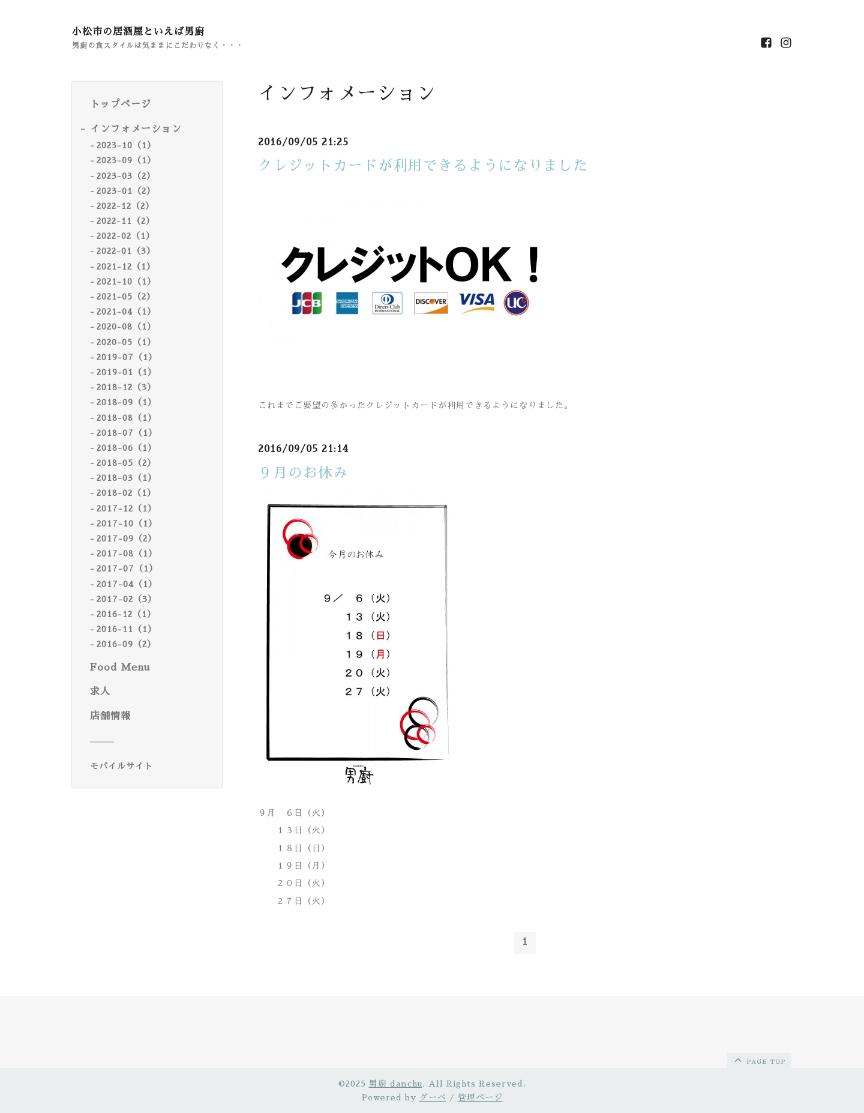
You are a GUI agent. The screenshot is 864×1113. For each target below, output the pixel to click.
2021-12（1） (126, 266)
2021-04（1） (126, 311)
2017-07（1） (127, 568)
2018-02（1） (126, 493)
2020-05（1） (126, 342)
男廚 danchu (395, 1083)
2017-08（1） (127, 553)
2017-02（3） (127, 599)
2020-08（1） (126, 326)
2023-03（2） (126, 176)
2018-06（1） (127, 448)
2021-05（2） (126, 296)
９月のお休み (303, 473)
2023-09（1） (126, 160)
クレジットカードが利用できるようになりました (423, 165)
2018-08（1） (127, 418)
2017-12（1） (127, 508)
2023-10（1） (126, 145)
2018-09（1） (127, 402)
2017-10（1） (127, 523)
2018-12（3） (126, 387)
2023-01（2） (126, 191)
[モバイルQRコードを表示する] (151, 766)
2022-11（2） (126, 221)
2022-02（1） (126, 236)
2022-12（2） (125, 206)
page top (758, 1060)
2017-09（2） (127, 538)
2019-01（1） (127, 372)
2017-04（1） (127, 584)
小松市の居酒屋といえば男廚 (138, 32)
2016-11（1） (127, 629)
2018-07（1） (127, 433)
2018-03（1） (127, 478)
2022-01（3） (126, 251)
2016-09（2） (126, 644)
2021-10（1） (126, 281)
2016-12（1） (126, 614)
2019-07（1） (127, 357)
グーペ (432, 1097)
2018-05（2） (126, 463)
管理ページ (480, 1097)
